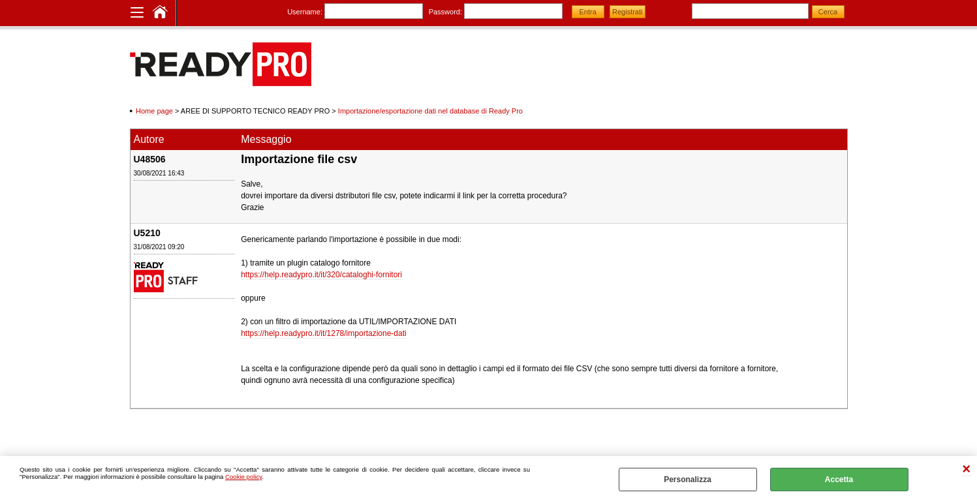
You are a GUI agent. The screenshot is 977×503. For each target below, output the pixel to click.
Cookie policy (243, 476)
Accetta (839, 479)
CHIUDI (966, 469)
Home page (154, 111)
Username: (304, 12)
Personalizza (687, 479)
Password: (445, 12)
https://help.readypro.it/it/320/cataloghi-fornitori (321, 274)
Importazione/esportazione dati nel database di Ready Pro (430, 111)
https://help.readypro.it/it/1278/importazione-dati (323, 333)
